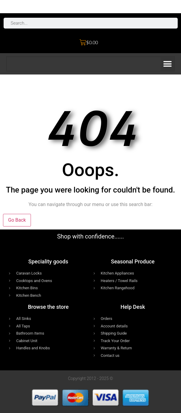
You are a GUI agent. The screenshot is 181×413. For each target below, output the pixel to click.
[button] (167, 64)
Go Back (17, 220)
